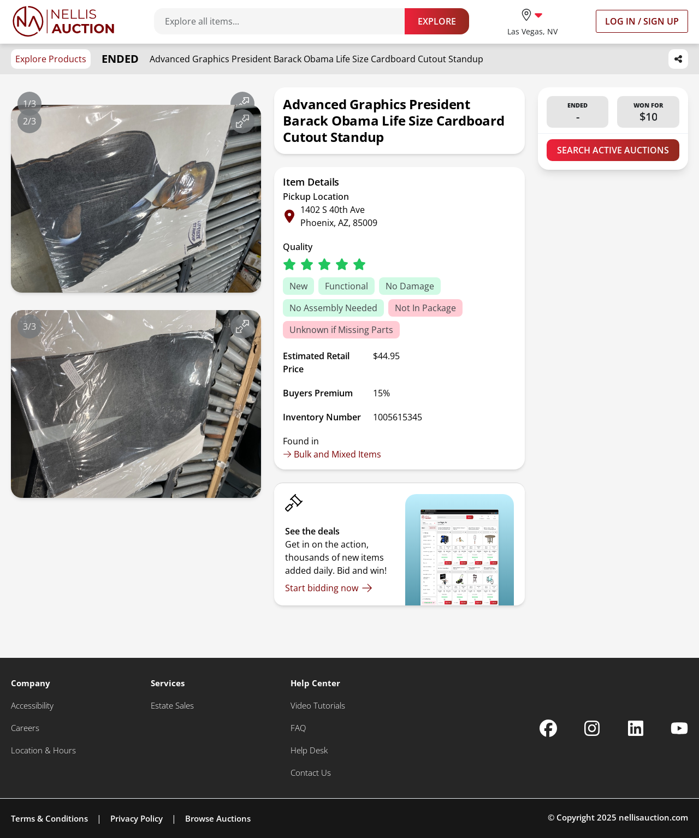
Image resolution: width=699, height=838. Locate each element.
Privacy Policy (136, 818)
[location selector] (532, 21)
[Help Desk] (309, 750)
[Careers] (25, 728)
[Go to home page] (63, 21)
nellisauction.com (653, 817)
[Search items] (285, 21)
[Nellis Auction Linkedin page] (635, 728)
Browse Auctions (218, 818)
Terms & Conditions (49, 818)
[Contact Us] (311, 772)
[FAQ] (298, 728)
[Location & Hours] (43, 750)
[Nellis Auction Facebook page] (548, 728)
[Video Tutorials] (318, 705)
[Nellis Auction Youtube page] (679, 728)
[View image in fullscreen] (242, 104)
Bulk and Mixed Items (332, 454)
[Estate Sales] (172, 705)
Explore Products (50, 59)
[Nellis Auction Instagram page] (592, 728)
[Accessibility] (32, 705)
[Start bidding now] (328, 588)
